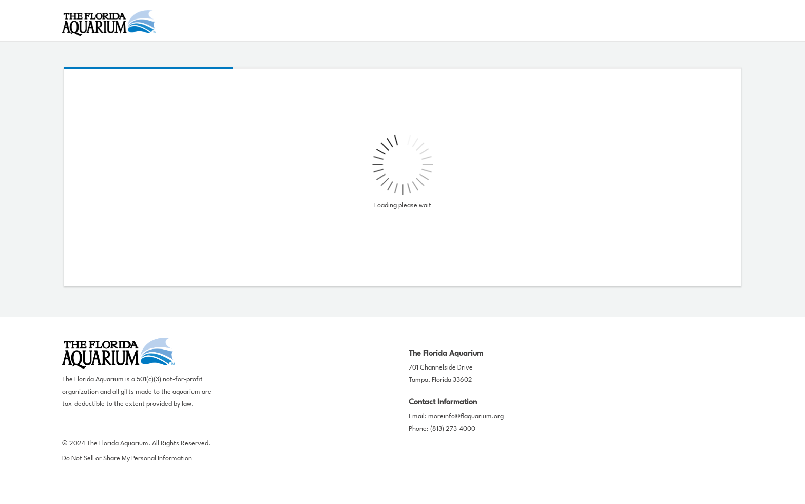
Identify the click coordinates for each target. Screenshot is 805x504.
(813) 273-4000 (452, 428)
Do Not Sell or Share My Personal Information (127, 458)
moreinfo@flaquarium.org (466, 416)
